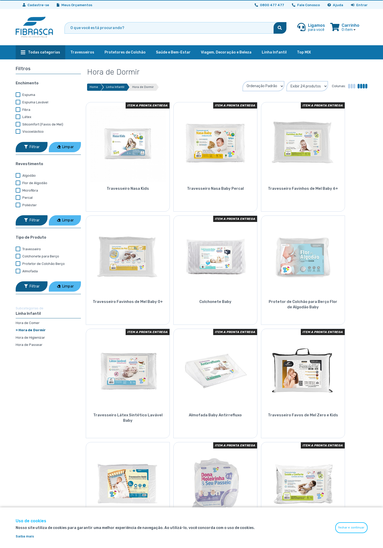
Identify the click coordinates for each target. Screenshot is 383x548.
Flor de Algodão (31, 183)
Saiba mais (25, 536)
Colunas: (339, 86)
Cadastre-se (36, 5)
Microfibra (27, 190)
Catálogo (321, 438)
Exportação (204, 469)
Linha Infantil (115, 87)
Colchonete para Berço (37, 256)
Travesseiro (28, 249)
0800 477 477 (270, 461)
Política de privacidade (213, 454)
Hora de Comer (28, 323)
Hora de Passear (29, 345)
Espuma (25, 95)
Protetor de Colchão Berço (40, 264)
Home (94, 87)
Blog (317, 454)
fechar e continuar (351, 527)
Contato (321, 446)
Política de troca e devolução (218, 446)
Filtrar (32, 147)
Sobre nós (322, 430)
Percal (24, 198)
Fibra (23, 110)
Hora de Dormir (143, 87)
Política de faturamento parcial (220, 461)
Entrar (359, 5)
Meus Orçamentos (74, 5)
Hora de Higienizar (30, 337)
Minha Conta (264, 430)
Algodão (26, 176)
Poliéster (26, 205)
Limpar (65, 147)
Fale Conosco (306, 5)
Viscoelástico (30, 132)
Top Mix (200, 477)
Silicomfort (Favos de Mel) (39, 124)
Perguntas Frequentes (273, 446)
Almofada (27, 271)
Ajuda (335, 5)
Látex (23, 117)
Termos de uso (206, 438)
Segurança (203, 430)
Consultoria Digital (269, 454)
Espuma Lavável (32, 102)
